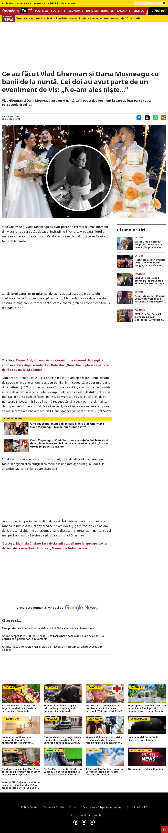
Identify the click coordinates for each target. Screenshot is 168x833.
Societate (58, 10)
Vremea (139, 10)
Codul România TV (136, 807)
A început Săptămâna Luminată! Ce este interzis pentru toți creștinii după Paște (104, 772)
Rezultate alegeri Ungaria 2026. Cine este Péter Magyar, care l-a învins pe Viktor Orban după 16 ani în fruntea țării (150, 263)
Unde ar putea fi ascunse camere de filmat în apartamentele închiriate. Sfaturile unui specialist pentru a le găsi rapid (20, 740)
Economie (76, 10)
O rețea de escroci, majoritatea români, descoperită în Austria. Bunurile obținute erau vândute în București (62, 740)
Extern (139, 237)
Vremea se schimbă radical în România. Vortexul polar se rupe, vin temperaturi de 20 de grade (78, 18)
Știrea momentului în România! (146, 769)
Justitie (92, 10)
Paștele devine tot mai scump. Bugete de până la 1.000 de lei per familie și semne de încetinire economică (20, 708)
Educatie (107, 10)
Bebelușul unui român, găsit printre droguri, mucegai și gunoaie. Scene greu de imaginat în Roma (60, 708)
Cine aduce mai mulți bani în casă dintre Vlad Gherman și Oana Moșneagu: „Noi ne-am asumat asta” (67, 425)
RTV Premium (24, 3)
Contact (73, 807)
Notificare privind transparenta (84, 815)
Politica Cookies (30, 807)
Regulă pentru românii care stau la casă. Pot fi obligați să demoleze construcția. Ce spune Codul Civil (147, 708)
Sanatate (123, 10)
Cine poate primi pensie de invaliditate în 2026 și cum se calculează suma (48, 628)
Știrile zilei (7, 3)
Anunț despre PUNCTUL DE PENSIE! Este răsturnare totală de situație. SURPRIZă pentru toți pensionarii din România (53, 637)
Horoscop (39, 3)
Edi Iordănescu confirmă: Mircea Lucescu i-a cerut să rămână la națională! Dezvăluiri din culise (63, 772)
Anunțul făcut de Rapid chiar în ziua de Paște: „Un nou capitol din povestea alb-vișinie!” (52, 648)
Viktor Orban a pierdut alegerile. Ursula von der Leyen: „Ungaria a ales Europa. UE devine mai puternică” (149, 244)
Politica (41, 10)
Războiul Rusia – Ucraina (61, 3)
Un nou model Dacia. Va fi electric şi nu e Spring (143, 739)
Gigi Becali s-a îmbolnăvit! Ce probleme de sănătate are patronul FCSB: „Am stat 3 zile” (104, 708)
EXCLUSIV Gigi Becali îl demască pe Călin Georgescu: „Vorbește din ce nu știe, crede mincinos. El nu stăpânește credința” (150, 317)
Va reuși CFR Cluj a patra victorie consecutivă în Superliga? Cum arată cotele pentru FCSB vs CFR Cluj (21, 785)
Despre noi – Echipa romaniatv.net (102, 807)
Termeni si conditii (53, 807)
